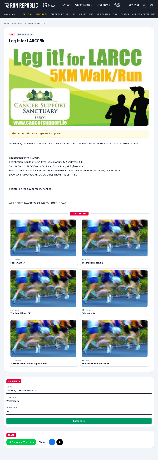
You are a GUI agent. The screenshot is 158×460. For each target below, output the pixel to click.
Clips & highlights (35, 14)
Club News (117, 5)
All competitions (144, 14)
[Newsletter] (144, 5)
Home (6, 23)
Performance (83, 5)
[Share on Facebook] (52, 442)
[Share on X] (59, 442)
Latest (66, 5)
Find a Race (17, 23)
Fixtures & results (63, 14)
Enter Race (79, 420)
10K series (103, 14)
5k (12, 34)
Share (42, 442)
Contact (133, 5)
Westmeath (25, 34)
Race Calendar (49, 5)
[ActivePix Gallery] (151, 5)
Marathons (86, 14)
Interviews (103, 5)
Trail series (121, 14)
